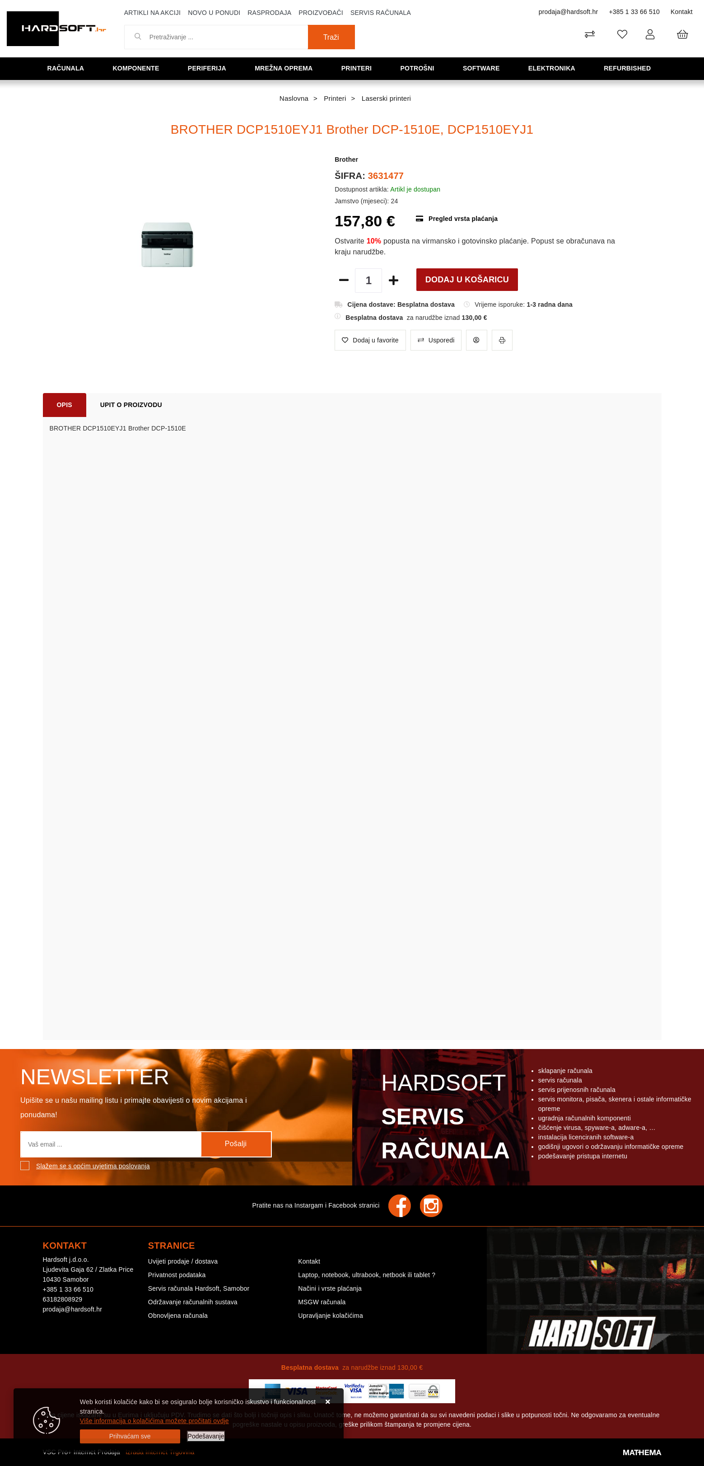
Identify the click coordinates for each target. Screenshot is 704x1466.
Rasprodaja (269, 12)
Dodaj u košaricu (467, 279)
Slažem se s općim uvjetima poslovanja (93, 1166)
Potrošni (420, 68)
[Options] (206, 1436)
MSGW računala (321, 1302)
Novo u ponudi (214, 12)
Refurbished (630, 68)
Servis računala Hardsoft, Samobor (198, 1288)
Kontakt (682, 11)
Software (484, 68)
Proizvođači (320, 12)
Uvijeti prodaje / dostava (183, 1261)
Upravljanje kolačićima (330, 1315)
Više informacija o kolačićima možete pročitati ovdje (154, 1420)
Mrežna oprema (286, 68)
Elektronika (554, 68)
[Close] (130, 1436)
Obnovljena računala (178, 1315)
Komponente (138, 68)
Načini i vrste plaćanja (330, 1288)
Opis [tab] (64, 404)
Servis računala (380, 12)
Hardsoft (443, 1119)
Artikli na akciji (152, 12)
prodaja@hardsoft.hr (568, 11)
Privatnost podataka (177, 1275)
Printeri (360, 68)
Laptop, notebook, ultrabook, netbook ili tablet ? (366, 1275)
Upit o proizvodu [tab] (131, 404)
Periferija (210, 68)
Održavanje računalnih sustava (193, 1302)
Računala (68, 68)
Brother (346, 159)
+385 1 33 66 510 (634, 11)
